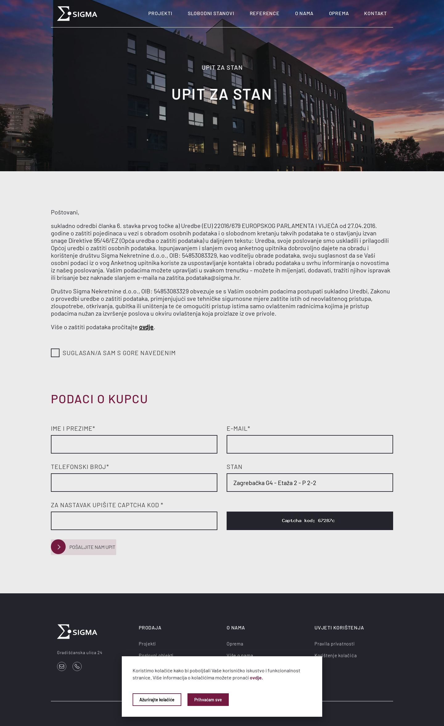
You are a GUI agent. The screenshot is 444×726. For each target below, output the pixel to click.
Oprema (339, 13)
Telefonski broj (80, 466)
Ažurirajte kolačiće (157, 699)
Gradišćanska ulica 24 (80, 651)
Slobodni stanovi (211, 13)
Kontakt (375, 13)
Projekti (160, 13)
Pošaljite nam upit (83, 546)
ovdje (146, 326)
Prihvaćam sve (208, 699)
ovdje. (256, 677)
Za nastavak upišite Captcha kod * (107, 504)
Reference (265, 13)
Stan (235, 466)
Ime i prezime (73, 428)
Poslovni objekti (156, 655)
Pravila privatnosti (334, 643)
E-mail (238, 428)
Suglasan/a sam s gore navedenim (113, 353)
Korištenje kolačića (335, 655)
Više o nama (240, 655)
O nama (304, 13)
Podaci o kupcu (99, 399)
